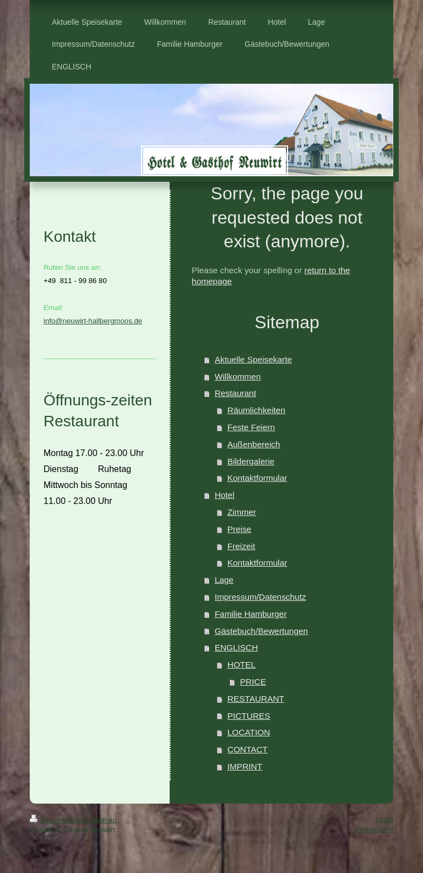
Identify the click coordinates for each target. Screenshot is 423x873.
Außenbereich (253, 444)
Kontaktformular (257, 477)
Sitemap (103, 820)
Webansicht (374, 829)
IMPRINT (244, 766)
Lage (224, 579)
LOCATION (248, 732)
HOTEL (241, 664)
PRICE (253, 681)
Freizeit (241, 546)
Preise (239, 529)
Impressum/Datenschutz (260, 596)
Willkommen (238, 376)
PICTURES (248, 715)
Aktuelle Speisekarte (253, 359)
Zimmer (241, 512)
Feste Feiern (251, 427)
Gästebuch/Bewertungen (261, 631)
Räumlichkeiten (256, 410)
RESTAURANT (255, 698)
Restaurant (235, 393)
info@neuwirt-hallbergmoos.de (93, 321)
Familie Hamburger (251, 614)
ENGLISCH (236, 647)
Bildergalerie (251, 461)
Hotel (225, 495)
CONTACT (247, 749)
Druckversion (58, 820)
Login (384, 819)
